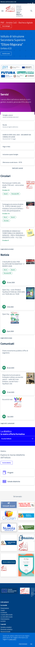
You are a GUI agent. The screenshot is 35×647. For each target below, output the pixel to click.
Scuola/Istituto (6, 438)
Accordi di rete (7, 399)
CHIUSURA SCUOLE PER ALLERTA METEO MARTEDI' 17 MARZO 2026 (13, 263)
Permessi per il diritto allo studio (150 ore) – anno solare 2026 (13, 185)
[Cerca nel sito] (31, 11)
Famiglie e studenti (6, 627)
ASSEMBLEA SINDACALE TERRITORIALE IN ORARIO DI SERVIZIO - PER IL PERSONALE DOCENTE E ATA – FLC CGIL (13, 234)
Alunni (5, 217)
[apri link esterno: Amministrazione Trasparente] (26, 527)
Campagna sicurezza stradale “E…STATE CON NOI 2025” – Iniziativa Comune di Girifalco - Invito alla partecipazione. (13, 207)
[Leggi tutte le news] (6, 338)
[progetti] (17, 472)
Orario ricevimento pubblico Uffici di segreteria (15, 351)
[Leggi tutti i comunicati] (7, 423)
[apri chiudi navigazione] (2, 11)
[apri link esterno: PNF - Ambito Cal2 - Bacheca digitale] (26, 505)
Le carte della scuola (6, 617)
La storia (3, 621)
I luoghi (3, 610)
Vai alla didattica (6, 463)
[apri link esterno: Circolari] (9, 515)
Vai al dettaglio (6, 26)
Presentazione (5, 608)
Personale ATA (15, 194)
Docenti (6, 194)
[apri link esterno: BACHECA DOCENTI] (9, 565)
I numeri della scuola (6, 614)
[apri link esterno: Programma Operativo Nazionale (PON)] (17, 67)
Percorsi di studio (5, 631)
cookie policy (12, 639)
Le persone (4, 612)
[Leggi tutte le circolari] (7, 249)
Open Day (5, 314)
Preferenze (23, 644)
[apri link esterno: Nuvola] (9, 527)
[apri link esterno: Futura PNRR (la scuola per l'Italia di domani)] (17, 74)
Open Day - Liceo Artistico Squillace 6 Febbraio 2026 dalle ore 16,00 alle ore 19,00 (13, 291)
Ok (31, 644)
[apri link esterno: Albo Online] (9, 543)
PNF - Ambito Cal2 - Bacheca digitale (17, 22)
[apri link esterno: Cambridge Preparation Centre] (26, 565)
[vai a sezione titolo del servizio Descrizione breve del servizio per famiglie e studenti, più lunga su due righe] (17, 116)
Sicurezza (6, 220)
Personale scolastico (6, 629)
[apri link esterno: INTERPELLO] (9, 505)
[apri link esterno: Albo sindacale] (26, 515)
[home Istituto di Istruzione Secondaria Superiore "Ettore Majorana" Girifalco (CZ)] (14, 11)
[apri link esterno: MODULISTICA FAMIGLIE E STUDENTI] (26, 543)
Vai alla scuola (6, 53)
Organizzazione (5, 619)
